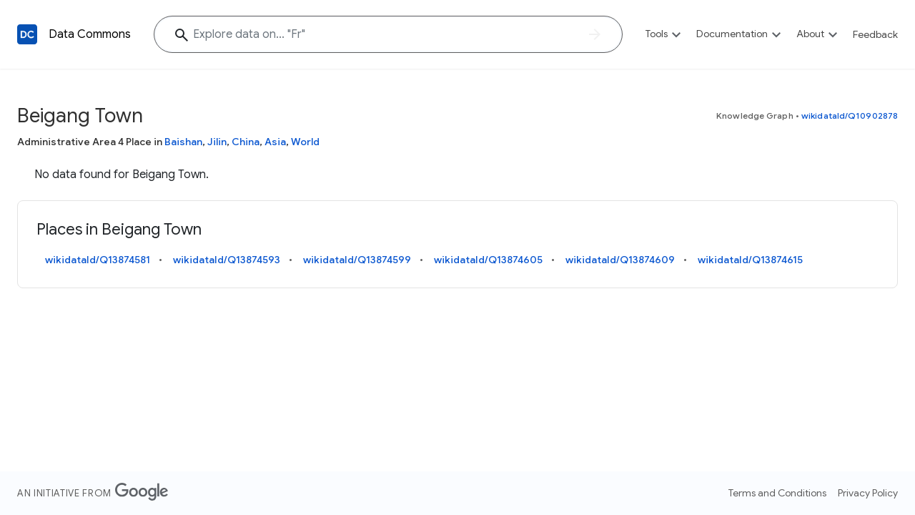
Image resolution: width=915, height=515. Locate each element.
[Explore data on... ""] (388, 34)
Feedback (875, 34)
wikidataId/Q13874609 (620, 259)
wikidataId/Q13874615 (750, 259)
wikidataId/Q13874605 (488, 259)
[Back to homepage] (27, 34)
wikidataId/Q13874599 (357, 259)
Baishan (183, 141)
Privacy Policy (868, 492)
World (305, 141)
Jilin (217, 141)
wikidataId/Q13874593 (226, 259)
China (245, 141)
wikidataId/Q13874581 (97, 259)
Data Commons (90, 34)
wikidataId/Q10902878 (849, 115)
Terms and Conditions (777, 492)
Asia (275, 141)
